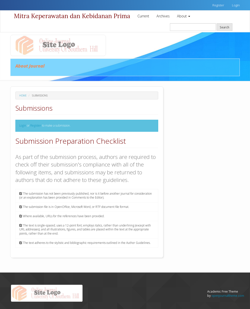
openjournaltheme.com (227, 296)
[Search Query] (193, 27)
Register (218, 5)
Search (224, 27)
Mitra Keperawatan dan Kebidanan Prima (72, 16)
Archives (163, 16)
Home (23, 95)
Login (236, 5)
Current (143, 16)
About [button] (183, 16)
